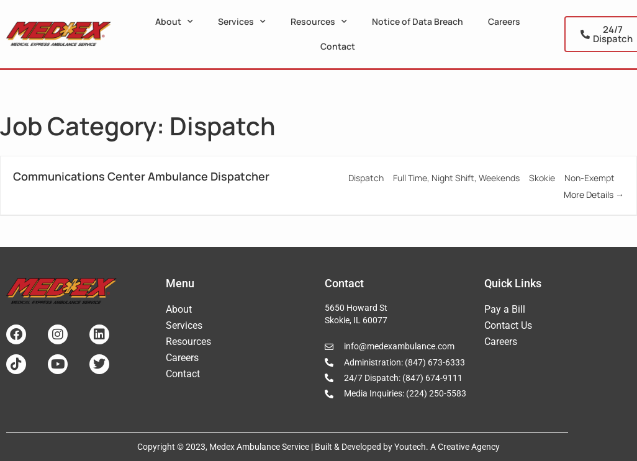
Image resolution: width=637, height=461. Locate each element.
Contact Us (508, 325)
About (174, 21)
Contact (337, 46)
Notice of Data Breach (417, 21)
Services (242, 21)
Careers (504, 21)
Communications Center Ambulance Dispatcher (141, 176)
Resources (319, 21)
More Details (594, 194)
